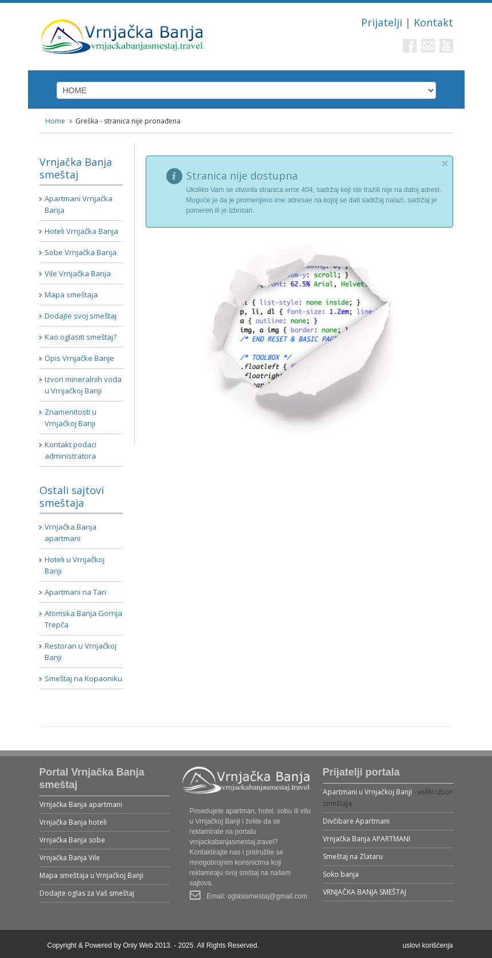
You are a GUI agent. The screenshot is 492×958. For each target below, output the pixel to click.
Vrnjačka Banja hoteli (73, 822)
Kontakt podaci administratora (71, 450)
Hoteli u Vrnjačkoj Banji (75, 565)
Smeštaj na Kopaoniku (83, 678)
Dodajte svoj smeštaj (81, 316)
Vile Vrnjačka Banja (78, 273)
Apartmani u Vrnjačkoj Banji (367, 792)
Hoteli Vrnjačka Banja (81, 231)
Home (55, 121)
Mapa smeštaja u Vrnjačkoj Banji (91, 875)
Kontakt (433, 22)
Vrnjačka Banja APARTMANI (366, 839)
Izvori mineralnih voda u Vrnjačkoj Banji (83, 385)
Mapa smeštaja (71, 294)
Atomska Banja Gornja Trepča (83, 619)
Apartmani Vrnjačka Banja (79, 204)
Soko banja (341, 874)
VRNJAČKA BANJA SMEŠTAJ (364, 892)
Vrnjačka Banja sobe (72, 840)
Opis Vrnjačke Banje (79, 358)
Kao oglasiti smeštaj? (81, 337)
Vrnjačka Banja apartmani (71, 532)
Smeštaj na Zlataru (353, 856)
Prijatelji (381, 22)
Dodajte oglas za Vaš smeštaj (86, 893)
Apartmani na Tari (75, 592)
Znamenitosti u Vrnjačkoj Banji (71, 417)
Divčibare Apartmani (356, 821)
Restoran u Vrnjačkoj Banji (81, 651)
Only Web (138, 945)
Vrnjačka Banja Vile (69, 857)
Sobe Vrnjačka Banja (81, 252)
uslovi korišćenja (427, 945)
